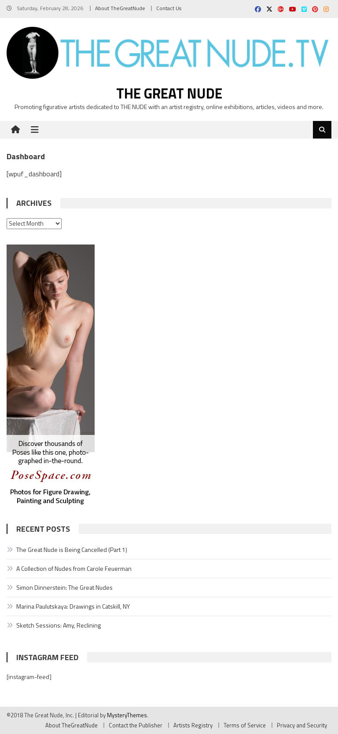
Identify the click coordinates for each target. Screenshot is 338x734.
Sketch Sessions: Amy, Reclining (58, 625)
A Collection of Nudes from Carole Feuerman (74, 568)
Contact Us (168, 8)
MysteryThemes (127, 715)
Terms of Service (245, 725)
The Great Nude (169, 93)
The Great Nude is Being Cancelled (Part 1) (71, 549)
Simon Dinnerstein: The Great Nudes (64, 587)
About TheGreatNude (120, 8)
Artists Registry (193, 725)
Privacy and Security (302, 725)
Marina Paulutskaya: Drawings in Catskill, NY (73, 606)
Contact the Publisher (135, 725)
